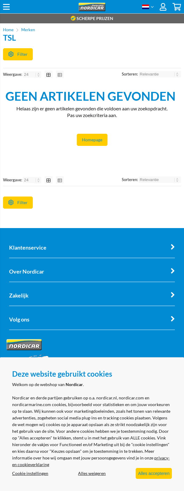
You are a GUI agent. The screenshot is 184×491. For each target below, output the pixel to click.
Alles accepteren (151, 473)
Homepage (92, 141)
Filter (18, 54)
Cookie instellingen (30, 473)
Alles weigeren (89, 473)
